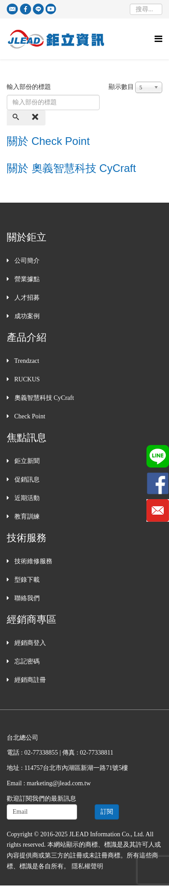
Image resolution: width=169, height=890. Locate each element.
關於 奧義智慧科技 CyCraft (71, 168)
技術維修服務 (32, 561)
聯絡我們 (26, 598)
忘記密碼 (26, 661)
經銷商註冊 (29, 680)
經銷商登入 (29, 643)
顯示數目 (121, 86)
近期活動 (26, 498)
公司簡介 (26, 260)
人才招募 (26, 297)
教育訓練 (26, 516)
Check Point (29, 416)
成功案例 (26, 316)
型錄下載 (26, 579)
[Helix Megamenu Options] (158, 39)
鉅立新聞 (26, 461)
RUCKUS (26, 379)
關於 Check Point (48, 141)
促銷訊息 (26, 479)
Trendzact (26, 360)
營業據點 (26, 279)
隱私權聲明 (87, 866)
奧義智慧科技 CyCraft (43, 397)
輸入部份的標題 (30, 86)
